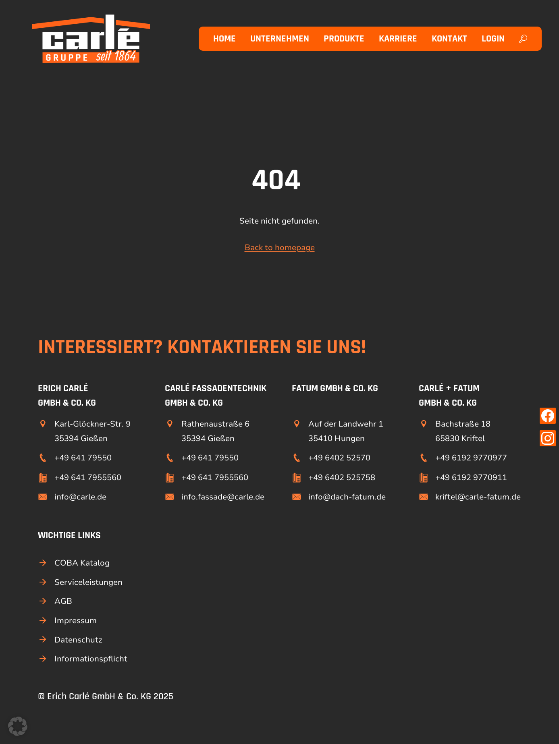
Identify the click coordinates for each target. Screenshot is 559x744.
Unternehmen (279, 39)
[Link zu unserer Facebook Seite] (548, 416)
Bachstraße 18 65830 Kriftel (462, 431)
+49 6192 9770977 (471, 457)
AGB (63, 601)
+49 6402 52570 (339, 457)
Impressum (75, 620)
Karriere (398, 39)
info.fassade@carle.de (222, 496)
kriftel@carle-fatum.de (478, 496)
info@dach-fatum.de (347, 496)
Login (493, 39)
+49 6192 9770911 (471, 477)
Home (224, 39)
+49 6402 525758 (341, 477)
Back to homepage (280, 247)
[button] (17, 726)
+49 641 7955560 (87, 477)
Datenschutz (78, 639)
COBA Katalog (82, 562)
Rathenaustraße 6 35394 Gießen (215, 431)
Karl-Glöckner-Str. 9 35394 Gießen (92, 431)
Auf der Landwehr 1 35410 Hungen (345, 431)
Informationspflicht (90, 658)
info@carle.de (80, 496)
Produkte (344, 39)
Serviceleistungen (88, 582)
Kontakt (449, 39)
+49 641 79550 (83, 457)
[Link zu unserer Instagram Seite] (548, 438)
